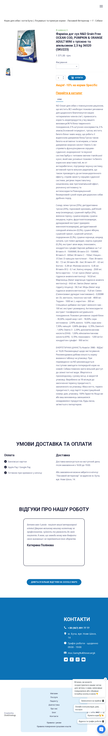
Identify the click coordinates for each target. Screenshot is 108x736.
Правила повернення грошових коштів (54, 726)
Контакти (54, 716)
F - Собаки (97, 20)
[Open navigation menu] (101, 6)
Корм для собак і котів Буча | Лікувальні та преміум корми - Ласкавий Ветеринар (46, 20)
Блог (54, 712)
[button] (63, 76)
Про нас (54, 708)
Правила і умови (54, 722)
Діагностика (54, 705)
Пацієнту (54, 701)
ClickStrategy (10, 715)
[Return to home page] (15, 6)
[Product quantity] (60, 77)
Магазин (54, 693)
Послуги (54, 697)
